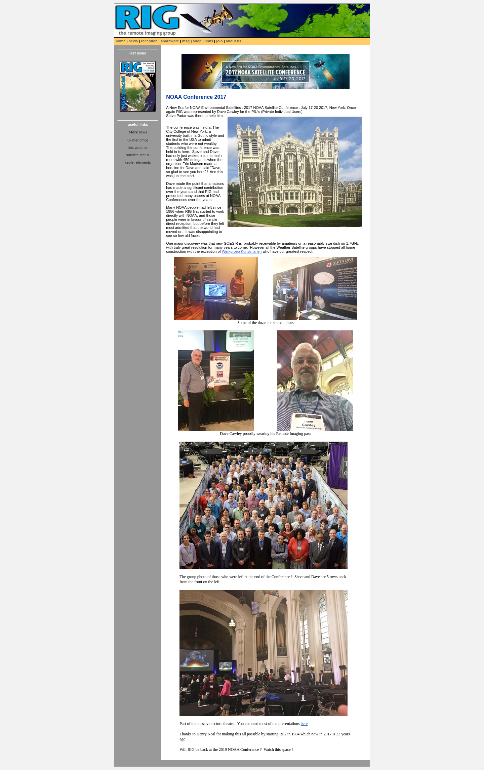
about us (233, 41)
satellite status (138, 155)
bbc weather (138, 148)
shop (197, 41)
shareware (170, 41)
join (219, 41)
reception (149, 41)
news (133, 41)
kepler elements (138, 162)
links (209, 41)
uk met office (137, 140)
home (121, 41)
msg (186, 41)
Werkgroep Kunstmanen (241, 251)
